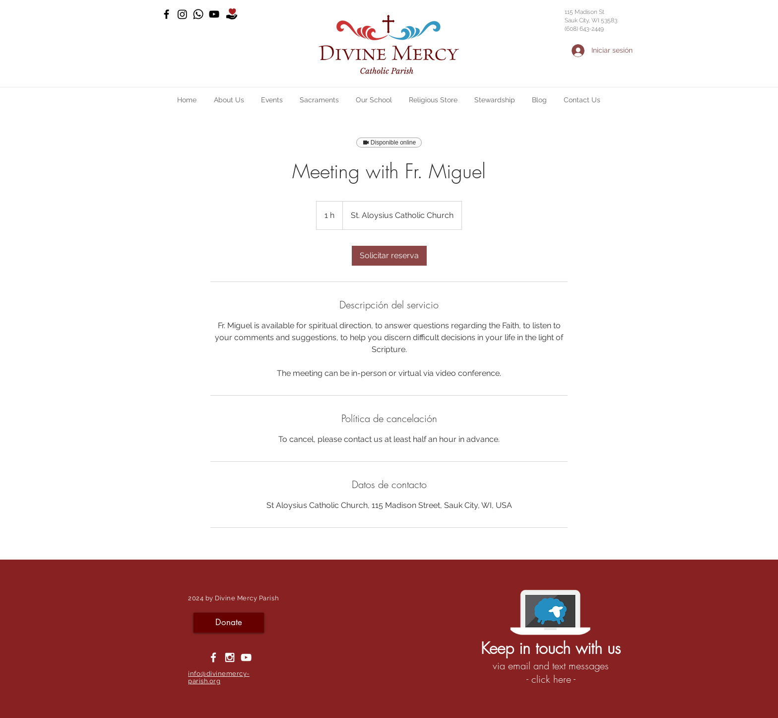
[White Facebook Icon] (213, 657)
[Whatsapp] (198, 14)
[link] (389, 256)
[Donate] (229, 623)
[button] (229, 100)
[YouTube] (214, 14)
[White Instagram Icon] (229, 657)
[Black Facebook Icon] (166, 14)
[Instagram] (182, 14)
